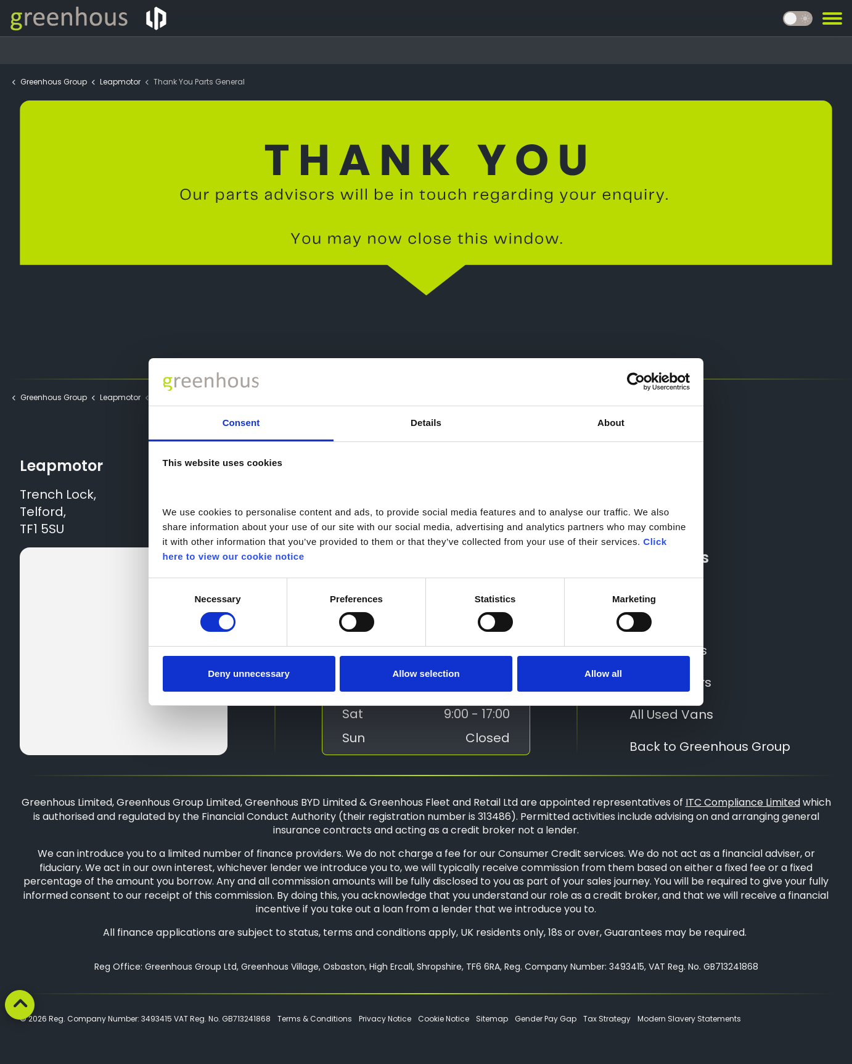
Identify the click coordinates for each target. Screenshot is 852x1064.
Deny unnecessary (249, 673)
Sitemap (492, 1018)
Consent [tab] (241, 422)
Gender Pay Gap (545, 1018)
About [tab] (611, 422)
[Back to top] (20, 1005)
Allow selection (425, 673)
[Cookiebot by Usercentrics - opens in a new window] (636, 381)
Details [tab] (426, 422)
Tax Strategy (607, 1018)
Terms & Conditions (314, 1018)
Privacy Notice (385, 1018)
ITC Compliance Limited (743, 802)
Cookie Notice (443, 1018)
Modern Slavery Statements (689, 1018)
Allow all (603, 673)
